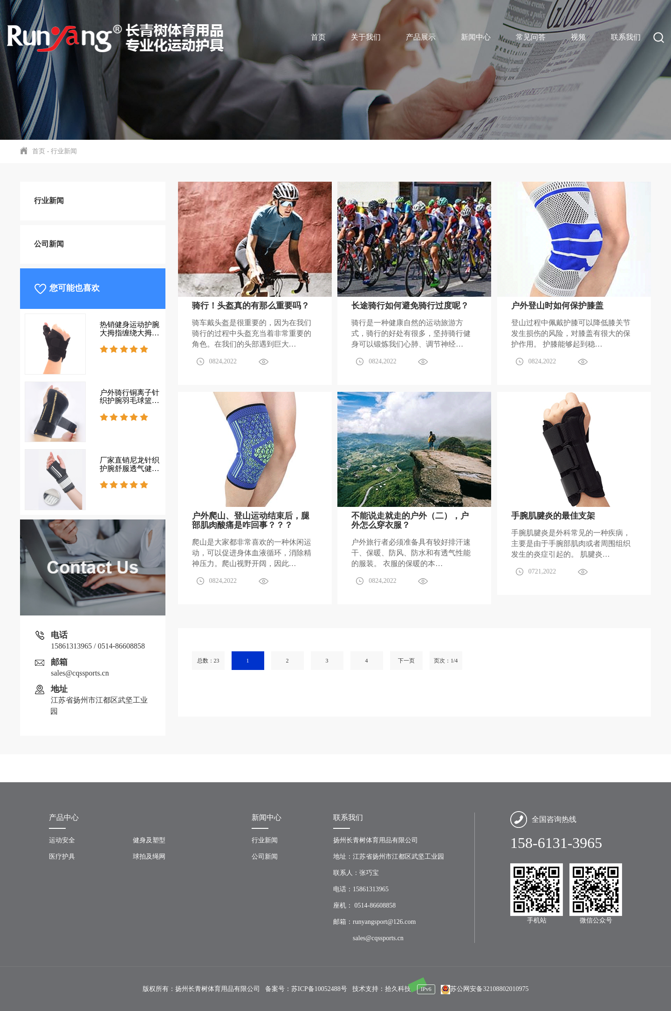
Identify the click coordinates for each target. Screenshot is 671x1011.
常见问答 (531, 37)
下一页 (406, 660)
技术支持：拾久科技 (381, 988)
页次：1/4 (446, 660)
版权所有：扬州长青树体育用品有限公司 (201, 988)
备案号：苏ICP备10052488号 (306, 988)
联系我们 (626, 37)
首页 (318, 37)
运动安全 (62, 840)
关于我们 (366, 37)
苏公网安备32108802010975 (484, 988)
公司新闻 (49, 244)
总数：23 (208, 660)
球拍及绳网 (149, 856)
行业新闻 (63, 151)
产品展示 (421, 37)
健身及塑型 (149, 840)
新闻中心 (476, 37)
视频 (578, 37)
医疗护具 (62, 856)
